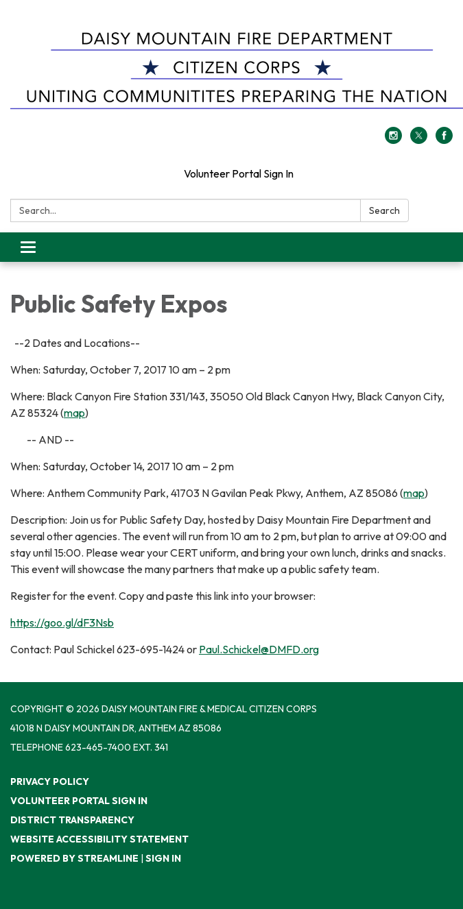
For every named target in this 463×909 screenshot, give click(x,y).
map (74, 413)
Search (384, 210)
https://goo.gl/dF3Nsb (62, 622)
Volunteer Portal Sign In (239, 173)
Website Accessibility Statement (99, 839)
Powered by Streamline (74, 858)
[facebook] (444, 140)
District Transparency (72, 820)
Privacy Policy (49, 781)
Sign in (163, 858)
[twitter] (418, 140)
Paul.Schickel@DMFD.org (259, 649)
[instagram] (393, 140)
